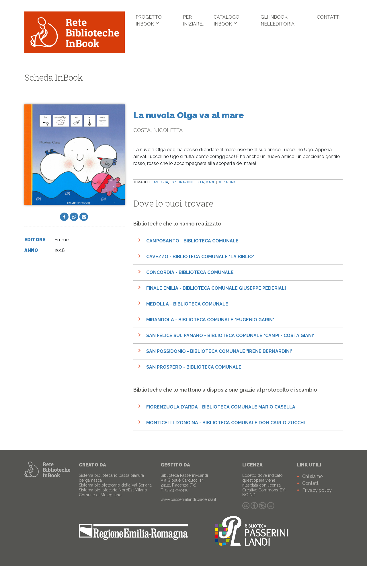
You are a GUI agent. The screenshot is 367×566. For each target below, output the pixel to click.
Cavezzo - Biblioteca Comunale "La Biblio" (200, 257)
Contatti (328, 17)
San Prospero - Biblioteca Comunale (193, 367)
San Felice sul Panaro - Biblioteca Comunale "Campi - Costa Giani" (230, 336)
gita (200, 182)
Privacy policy (317, 490)
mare (210, 182)
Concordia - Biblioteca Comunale (190, 272)
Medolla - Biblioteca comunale (187, 304)
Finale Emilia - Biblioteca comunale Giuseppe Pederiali (216, 288)
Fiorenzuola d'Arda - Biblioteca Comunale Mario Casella (220, 407)
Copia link (226, 182)
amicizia (160, 182)
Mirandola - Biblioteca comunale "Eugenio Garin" (210, 320)
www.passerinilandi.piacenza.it (188, 499)
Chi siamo (312, 476)
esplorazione (182, 182)
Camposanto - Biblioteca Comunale (192, 241)
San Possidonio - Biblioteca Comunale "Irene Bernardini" (219, 351)
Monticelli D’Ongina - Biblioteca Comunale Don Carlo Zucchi (225, 423)
